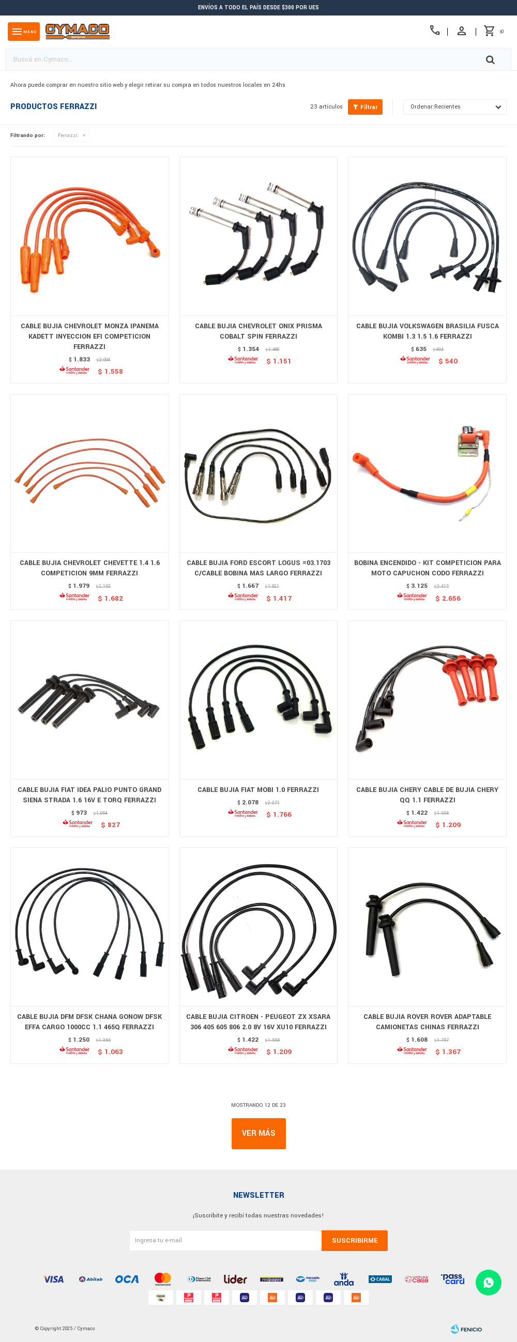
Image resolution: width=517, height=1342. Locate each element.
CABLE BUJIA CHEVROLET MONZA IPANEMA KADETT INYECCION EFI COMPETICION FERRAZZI (90, 337)
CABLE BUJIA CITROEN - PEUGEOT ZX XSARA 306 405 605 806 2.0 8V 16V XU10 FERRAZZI (258, 1022)
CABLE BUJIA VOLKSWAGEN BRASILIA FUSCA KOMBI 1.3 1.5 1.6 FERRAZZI (427, 331)
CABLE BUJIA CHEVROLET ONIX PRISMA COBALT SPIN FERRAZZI (258, 331)
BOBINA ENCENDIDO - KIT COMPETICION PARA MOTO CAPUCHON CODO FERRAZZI (427, 568)
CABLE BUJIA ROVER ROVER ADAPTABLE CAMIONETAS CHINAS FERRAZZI (427, 1022)
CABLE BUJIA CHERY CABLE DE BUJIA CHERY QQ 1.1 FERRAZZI (427, 795)
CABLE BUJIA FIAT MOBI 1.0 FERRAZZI (258, 790)
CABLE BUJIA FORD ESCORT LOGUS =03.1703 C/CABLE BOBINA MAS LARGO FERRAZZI (258, 568)
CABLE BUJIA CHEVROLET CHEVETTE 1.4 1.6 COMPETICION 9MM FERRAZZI (90, 568)
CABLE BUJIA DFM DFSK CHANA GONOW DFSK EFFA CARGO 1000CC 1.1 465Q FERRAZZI (89, 1022)
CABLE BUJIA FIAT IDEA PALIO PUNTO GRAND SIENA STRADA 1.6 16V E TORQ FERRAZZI (89, 795)
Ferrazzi (68, 135)
